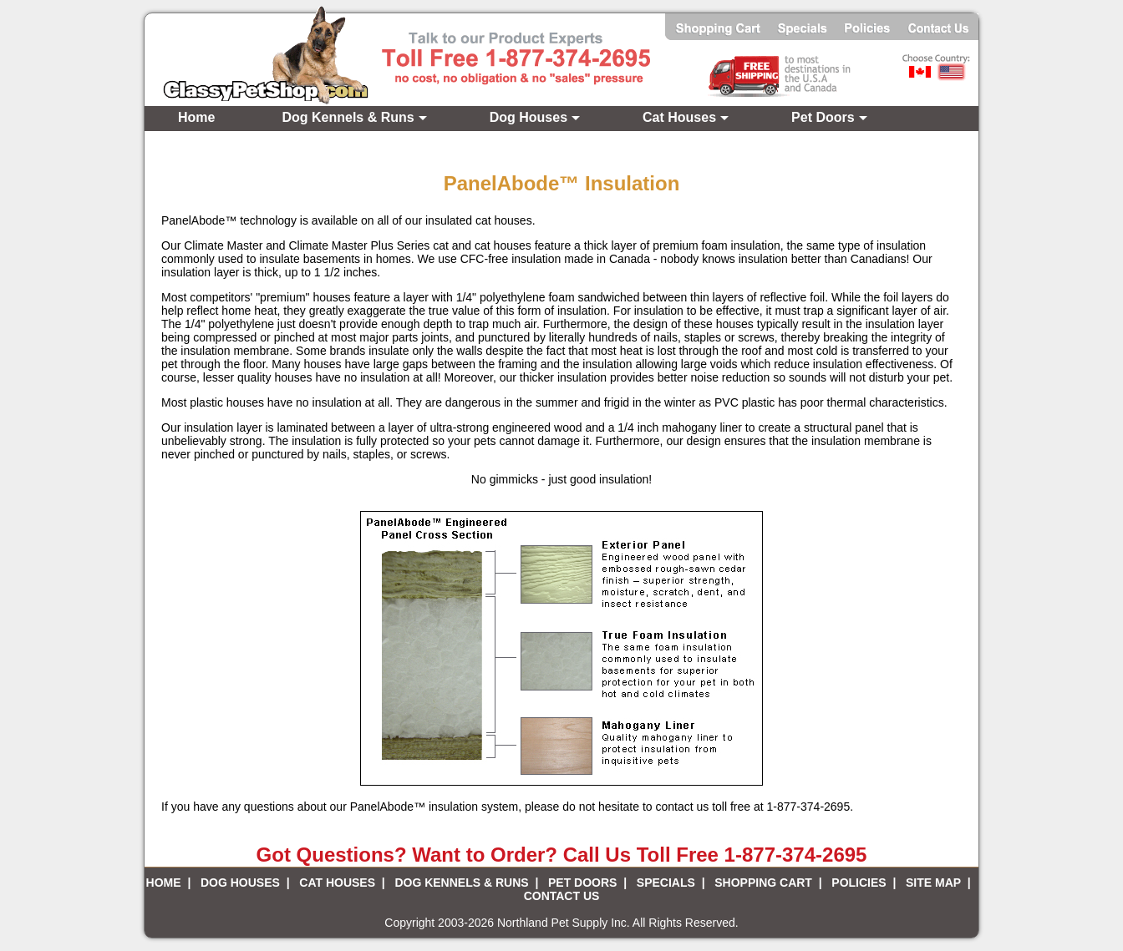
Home (196, 117)
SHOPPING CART (763, 882)
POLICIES (858, 882)
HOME (163, 882)
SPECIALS (666, 882)
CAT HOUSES (337, 882)
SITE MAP (933, 882)
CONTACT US (562, 896)
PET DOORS (582, 882)
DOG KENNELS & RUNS (461, 882)
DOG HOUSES (240, 882)
